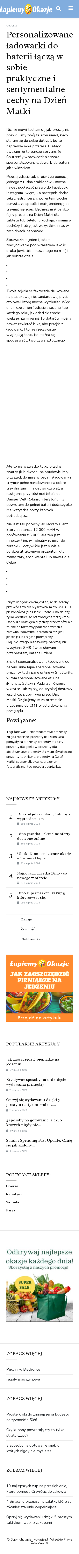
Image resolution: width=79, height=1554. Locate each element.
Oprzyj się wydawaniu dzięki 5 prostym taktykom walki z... (33, 1102)
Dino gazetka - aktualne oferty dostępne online (43, 836)
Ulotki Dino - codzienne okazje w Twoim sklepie (44, 856)
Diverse (12, 1186)
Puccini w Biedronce (23, 1369)
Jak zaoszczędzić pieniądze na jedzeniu (32, 1062)
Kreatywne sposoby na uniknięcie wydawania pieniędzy (36, 1082)
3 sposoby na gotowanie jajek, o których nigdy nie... (34, 1122)
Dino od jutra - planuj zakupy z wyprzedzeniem (43, 816)
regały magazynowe (23, 1379)
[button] (71, 8)
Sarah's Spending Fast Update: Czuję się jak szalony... (39, 1143)
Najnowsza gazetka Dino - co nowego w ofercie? (42, 875)
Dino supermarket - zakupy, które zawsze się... (41, 895)
